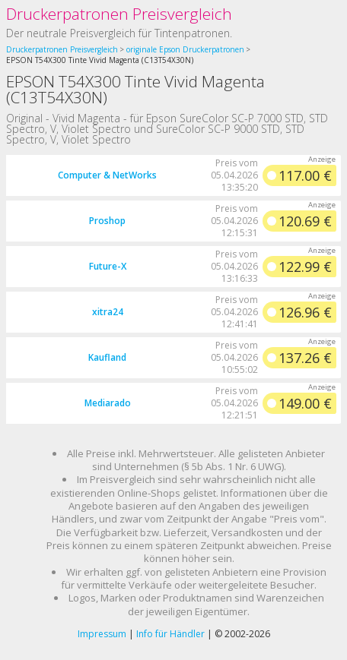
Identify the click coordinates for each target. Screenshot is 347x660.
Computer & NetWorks (107, 175)
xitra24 (107, 311)
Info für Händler (170, 633)
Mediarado (107, 402)
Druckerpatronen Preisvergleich (119, 13)
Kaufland (107, 357)
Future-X (107, 266)
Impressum (102, 633)
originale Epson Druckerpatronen (185, 49)
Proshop (107, 220)
